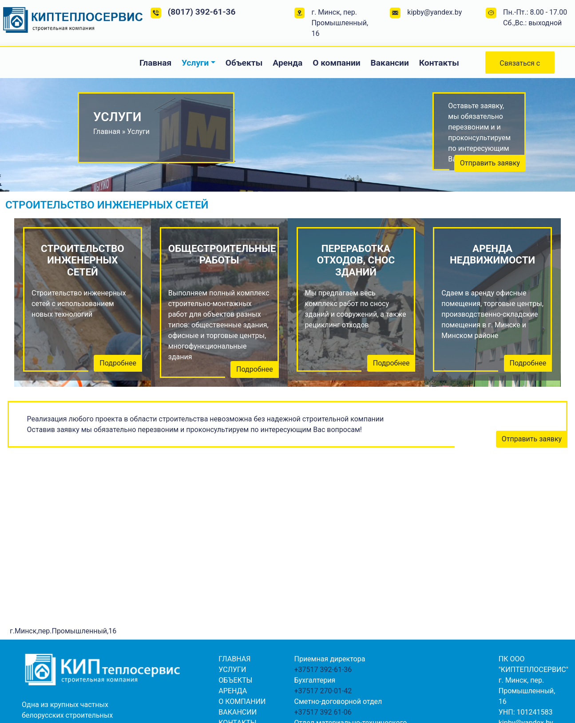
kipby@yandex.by (434, 12)
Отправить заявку (490, 163)
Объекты (244, 63)
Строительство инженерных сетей (82, 260)
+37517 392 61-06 (322, 712)
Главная (155, 63)
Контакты (439, 63)
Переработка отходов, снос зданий (356, 260)
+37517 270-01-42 (323, 691)
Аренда (287, 63)
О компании (337, 63)
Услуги (195, 63)
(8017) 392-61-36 (202, 12)
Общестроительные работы (219, 254)
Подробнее (117, 363)
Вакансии (390, 63)
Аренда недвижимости (492, 254)
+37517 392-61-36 (323, 669)
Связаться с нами (520, 66)
